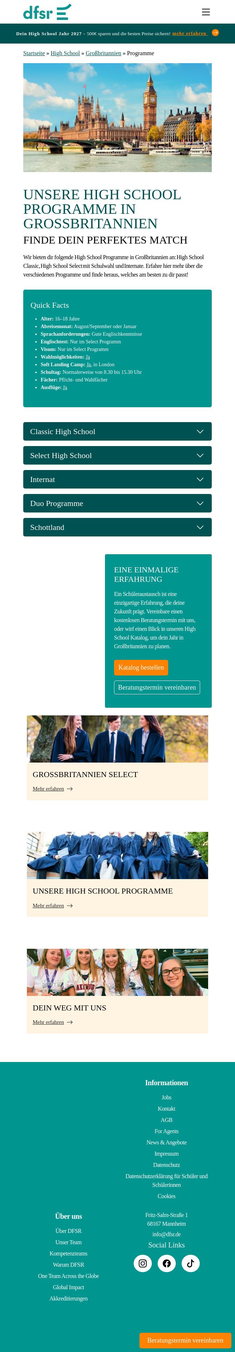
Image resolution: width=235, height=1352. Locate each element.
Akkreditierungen (68, 1298)
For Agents (167, 1131)
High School (65, 53)
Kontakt (166, 1109)
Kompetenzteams (68, 1253)
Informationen (166, 1083)
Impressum (166, 1154)
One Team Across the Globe (68, 1276)
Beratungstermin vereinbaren (157, 687)
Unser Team (68, 1242)
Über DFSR (69, 1231)
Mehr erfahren (48, 789)
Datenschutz (166, 1165)
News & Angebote (166, 1142)
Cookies (166, 1196)
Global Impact (68, 1287)
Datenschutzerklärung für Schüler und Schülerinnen (167, 1180)
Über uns (68, 1216)
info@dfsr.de (167, 1234)
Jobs (166, 1097)
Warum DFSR (68, 1265)
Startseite (34, 53)
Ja (88, 357)
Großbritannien (103, 53)
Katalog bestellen (141, 667)
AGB (166, 1120)
